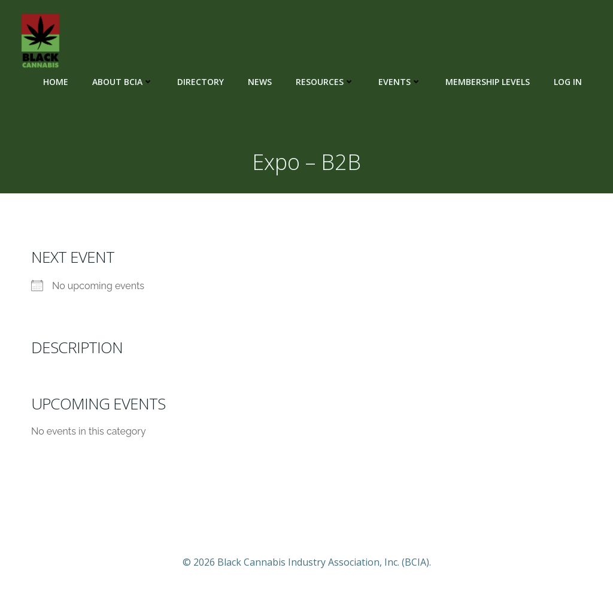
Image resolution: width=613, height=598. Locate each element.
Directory (200, 81)
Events (399, 81)
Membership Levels (487, 81)
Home (55, 81)
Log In (568, 81)
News (260, 81)
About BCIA (122, 81)
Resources (325, 81)
